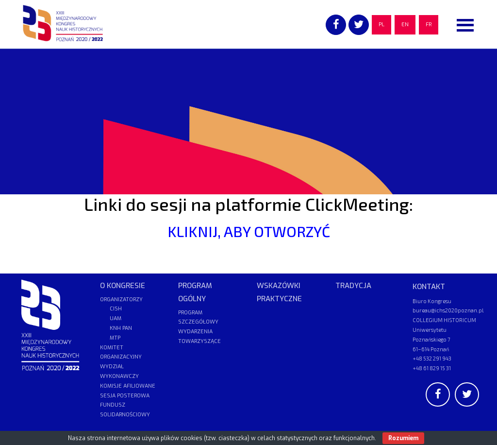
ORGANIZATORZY (121, 299)
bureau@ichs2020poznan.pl (448, 310)
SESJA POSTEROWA (124, 395)
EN (405, 24)
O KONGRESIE (122, 286)
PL (381, 24)
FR (428, 24)
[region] (248, 121)
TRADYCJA (353, 286)
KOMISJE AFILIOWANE (127, 386)
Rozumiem (403, 438)
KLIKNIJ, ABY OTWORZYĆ (248, 231)
